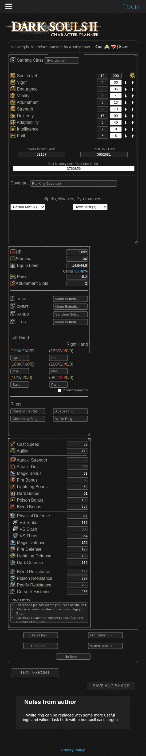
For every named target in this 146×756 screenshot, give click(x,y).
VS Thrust (25, 536)
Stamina (20, 259)
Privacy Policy (73, 750)
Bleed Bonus (25, 507)
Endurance (24, 89)
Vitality (19, 95)
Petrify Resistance (30, 585)
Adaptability (24, 122)
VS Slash (25, 529)
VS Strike (25, 522)
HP (16, 252)
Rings (15, 404)
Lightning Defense (30, 556)
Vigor (18, 82)
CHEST (19, 307)
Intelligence (24, 129)
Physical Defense (30, 516)
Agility (19, 451)
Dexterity (22, 115)
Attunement (24, 102)
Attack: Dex (24, 466)
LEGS (18, 322)
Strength (21, 109)
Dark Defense (26, 562)
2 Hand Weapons (75, 390)
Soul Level (23, 75)
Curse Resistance (30, 591)
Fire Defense (25, 549)
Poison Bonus (26, 500)
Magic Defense (27, 542)
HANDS (19, 314)
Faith (18, 135)
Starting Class (27, 60)
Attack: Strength (28, 460)
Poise (18, 276)
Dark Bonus (24, 493)
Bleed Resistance (30, 571)
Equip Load (24, 265)
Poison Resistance (31, 578)
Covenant (19, 183)
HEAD (18, 299)
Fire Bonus (24, 480)
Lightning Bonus (29, 487)
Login (132, 7)
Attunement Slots (29, 283)
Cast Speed (24, 444)
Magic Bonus (26, 473)
